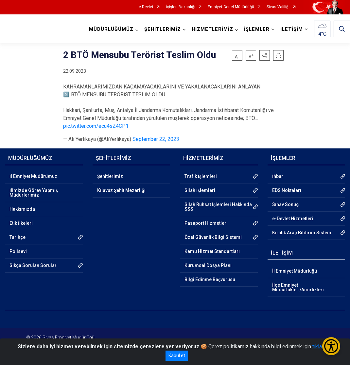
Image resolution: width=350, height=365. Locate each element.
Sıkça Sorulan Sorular (33, 265)
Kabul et (176, 355)
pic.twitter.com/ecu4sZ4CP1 (96, 126)
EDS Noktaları (286, 190)
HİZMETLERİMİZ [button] (212, 29)
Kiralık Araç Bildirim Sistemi (302, 232)
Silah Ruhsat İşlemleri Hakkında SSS (218, 207)
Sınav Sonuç (285, 204)
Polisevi (18, 251)
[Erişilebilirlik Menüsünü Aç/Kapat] (331, 346)
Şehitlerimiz (110, 176)
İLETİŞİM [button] (291, 29)
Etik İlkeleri (21, 223)
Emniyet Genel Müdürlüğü (231, 7)
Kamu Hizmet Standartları (212, 251)
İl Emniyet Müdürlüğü (294, 271)
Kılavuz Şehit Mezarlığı (121, 190)
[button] (264, 55)
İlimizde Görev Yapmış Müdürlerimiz (33, 193)
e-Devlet (146, 7)
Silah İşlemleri (199, 190)
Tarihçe (17, 237)
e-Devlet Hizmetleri (292, 218)
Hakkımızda (22, 209)
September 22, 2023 (155, 139)
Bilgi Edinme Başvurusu (209, 279)
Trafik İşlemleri (200, 176)
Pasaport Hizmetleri (206, 223)
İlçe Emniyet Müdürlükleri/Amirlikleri (298, 287)
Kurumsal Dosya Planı (208, 265)
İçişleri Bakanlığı (180, 7)
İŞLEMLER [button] (257, 29)
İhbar (277, 176)
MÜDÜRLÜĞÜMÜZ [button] (111, 29)
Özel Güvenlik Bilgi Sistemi (213, 237)
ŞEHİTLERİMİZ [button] (162, 29)
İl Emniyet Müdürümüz (33, 176)
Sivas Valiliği (278, 7)
